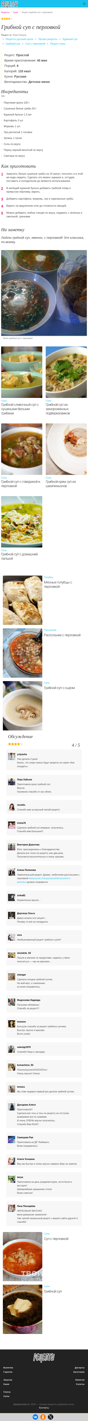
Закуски (7, 1380)
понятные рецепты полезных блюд (44, 1358)
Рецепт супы (57, 43)
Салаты (80, 1384)
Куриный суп (70, 39)
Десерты (80, 1368)
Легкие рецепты (47, 39)
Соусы (7, 1392)
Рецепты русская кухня (19, 39)
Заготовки (79, 1372)
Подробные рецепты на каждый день (12, 5)
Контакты (44, 1408)
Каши (6, 1384)
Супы (6, 1396)
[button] (84, 3)
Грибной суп (13, 43)
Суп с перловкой (35, 43)
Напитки (80, 1380)
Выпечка (8, 1368)
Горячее (7, 1372)
